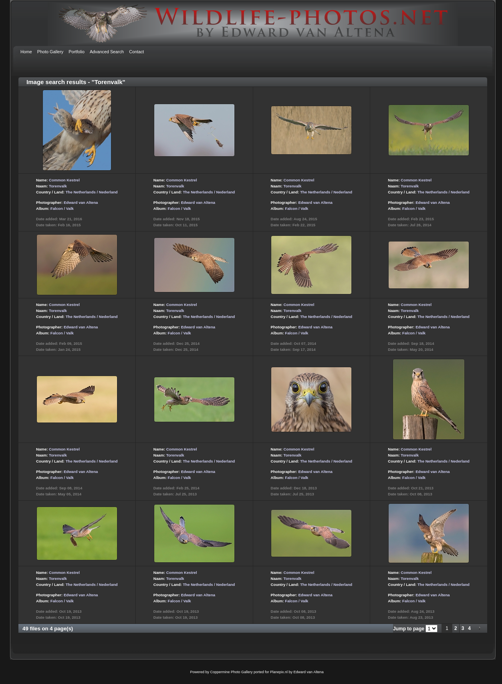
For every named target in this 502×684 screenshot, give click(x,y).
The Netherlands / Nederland (92, 192)
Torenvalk (58, 186)
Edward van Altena (81, 202)
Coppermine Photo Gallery (231, 672)
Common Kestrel (64, 180)
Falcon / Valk (62, 208)
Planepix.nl (279, 672)
